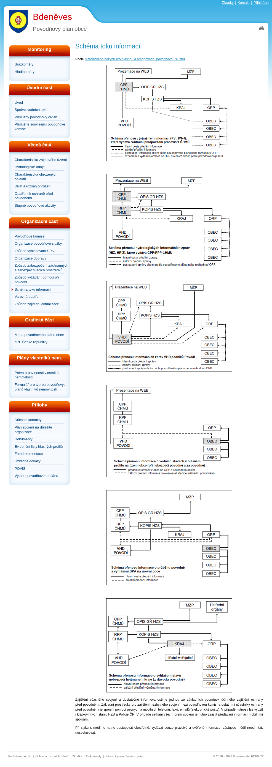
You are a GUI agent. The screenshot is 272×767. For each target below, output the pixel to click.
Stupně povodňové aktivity (35, 205)
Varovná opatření (28, 296)
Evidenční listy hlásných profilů (39, 446)
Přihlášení (261, 3)
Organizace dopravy (30, 258)
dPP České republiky (31, 342)
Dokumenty (24, 439)
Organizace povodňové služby (38, 243)
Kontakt (243, 3)
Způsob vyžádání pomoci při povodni (37, 279)
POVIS (20, 468)
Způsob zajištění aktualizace (37, 304)
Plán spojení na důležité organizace (33, 429)
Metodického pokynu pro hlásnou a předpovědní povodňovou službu (135, 59)
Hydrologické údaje (30, 167)
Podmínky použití (19, 756)
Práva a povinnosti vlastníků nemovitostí (36, 375)
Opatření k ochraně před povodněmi (34, 196)
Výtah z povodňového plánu (36, 476)
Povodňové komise (29, 236)
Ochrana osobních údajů (51, 756)
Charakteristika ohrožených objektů (36, 176)
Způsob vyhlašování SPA (34, 251)
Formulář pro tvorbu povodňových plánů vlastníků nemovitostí (41, 387)
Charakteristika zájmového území (41, 160)
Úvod (19, 102)
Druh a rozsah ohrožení (33, 186)
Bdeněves (52, 17)
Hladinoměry (24, 72)
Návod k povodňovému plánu (124, 756)
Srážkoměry (24, 64)
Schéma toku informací (33, 289)
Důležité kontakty (28, 420)
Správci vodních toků (31, 110)
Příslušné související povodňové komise (40, 126)
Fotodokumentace (29, 454)
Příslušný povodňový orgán (36, 117)
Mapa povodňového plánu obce (39, 335)
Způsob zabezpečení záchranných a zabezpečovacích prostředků (41, 267)
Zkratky (228, 3)
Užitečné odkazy (28, 461)
